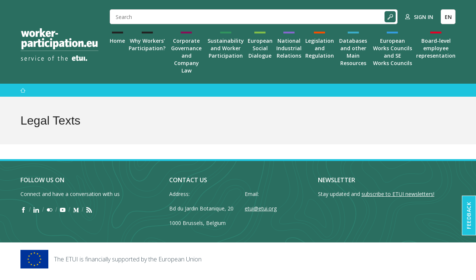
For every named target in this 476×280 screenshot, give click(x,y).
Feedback (468, 215)
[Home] (59, 44)
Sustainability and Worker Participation (226, 48)
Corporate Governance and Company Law (186, 55)
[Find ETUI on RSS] (89, 209)
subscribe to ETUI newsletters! (397, 193)
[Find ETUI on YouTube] (62, 209)
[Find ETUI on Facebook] (23, 209)
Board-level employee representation (436, 48)
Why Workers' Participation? (147, 44)
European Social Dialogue (260, 48)
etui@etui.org (261, 208)
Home (117, 40)
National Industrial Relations (289, 48)
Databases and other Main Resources (353, 52)
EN (448, 16)
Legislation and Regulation (319, 48)
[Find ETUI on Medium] (76, 209)
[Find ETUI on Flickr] (49, 209)
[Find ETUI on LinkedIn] (36, 209)
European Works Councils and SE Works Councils (392, 52)
